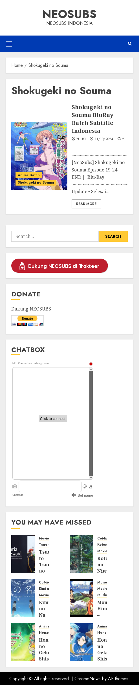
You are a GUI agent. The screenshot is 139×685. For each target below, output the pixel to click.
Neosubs (69, 14)
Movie (44, 538)
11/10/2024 (104, 139)
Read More (86, 203)
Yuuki (81, 139)
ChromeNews (87, 678)
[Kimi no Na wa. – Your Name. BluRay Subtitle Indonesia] (23, 598)
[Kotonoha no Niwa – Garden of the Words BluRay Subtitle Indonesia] (81, 554)
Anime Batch (29, 175)
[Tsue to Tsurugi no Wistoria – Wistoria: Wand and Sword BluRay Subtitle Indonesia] (23, 554)
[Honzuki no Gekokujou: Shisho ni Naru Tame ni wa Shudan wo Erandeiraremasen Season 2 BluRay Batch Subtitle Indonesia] (81, 642)
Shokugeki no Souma (36, 182)
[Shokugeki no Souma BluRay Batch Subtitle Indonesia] (39, 156)
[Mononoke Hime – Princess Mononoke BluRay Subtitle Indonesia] (81, 598)
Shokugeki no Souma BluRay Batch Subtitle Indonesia (92, 119)
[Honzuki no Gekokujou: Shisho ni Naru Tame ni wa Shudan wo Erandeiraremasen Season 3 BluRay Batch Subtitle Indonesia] (23, 642)
